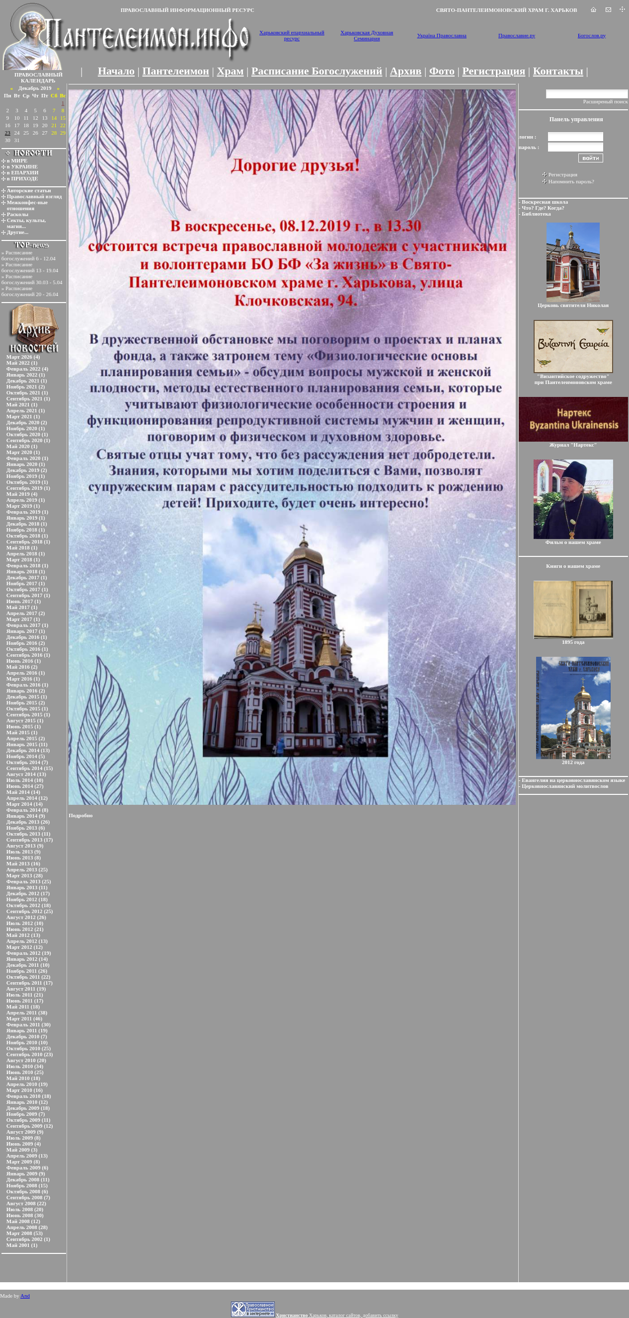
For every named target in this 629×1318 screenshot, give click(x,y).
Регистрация (493, 71)
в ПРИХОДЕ (22, 178)
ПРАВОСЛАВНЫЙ (38, 75)
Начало (116, 71)
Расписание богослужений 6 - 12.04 (28, 255)
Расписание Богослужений (316, 71)
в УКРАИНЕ (22, 166)
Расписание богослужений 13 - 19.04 (30, 267)
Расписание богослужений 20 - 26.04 (30, 291)
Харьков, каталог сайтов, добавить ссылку (337, 1315)
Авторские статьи (29, 190)
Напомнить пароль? (571, 181)
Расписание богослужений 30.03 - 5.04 (32, 279)
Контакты (558, 71)
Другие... (18, 232)
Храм (230, 71)
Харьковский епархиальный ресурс (291, 35)
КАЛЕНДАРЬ (38, 80)
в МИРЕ (17, 160)
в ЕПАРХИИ (23, 172)
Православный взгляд (34, 196)
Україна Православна (442, 35)
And (25, 1296)
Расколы (17, 214)
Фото (442, 71)
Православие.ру (516, 35)
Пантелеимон (176, 71)
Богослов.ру (592, 35)
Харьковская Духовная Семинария (366, 35)
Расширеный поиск (605, 101)
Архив (406, 71)
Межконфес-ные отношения (27, 205)
